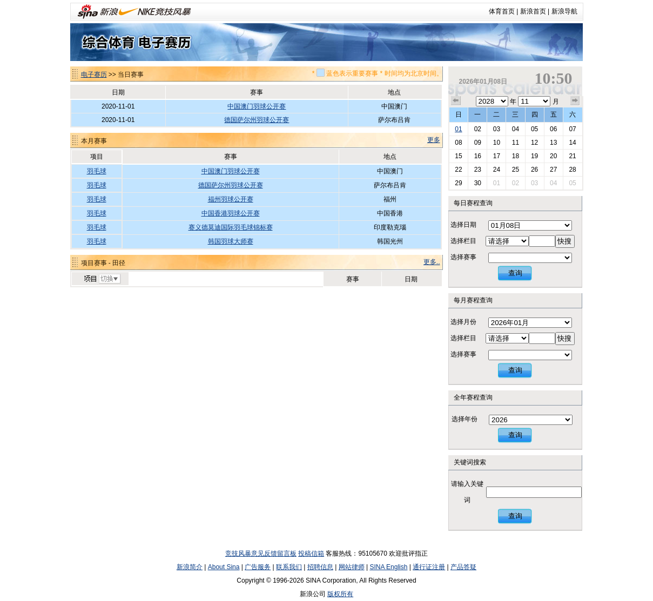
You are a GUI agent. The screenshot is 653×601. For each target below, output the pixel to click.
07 (572, 129)
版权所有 (340, 594)
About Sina (224, 567)
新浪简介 (190, 567)
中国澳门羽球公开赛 (256, 106)
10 (496, 142)
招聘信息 (320, 567)
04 (515, 129)
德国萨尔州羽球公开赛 (256, 120)
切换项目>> (102, 279)
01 (458, 129)
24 (496, 169)
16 (477, 156)
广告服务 (258, 567)
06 (553, 129)
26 (534, 169)
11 (515, 142)
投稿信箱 (311, 553)
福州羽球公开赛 (230, 199)
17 (496, 156)
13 (553, 142)
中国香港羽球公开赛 (230, 213)
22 (458, 169)
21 (572, 156)
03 (496, 129)
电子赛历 (94, 74)
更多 (433, 140)
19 (534, 156)
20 (553, 156)
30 (477, 183)
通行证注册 (429, 567)
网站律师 (352, 567)
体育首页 (502, 11)
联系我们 (289, 567)
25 (515, 169)
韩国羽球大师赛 (230, 241)
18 (515, 156)
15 (458, 156)
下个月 (575, 101)
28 (572, 169)
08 (458, 142)
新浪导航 (564, 11)
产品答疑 (463, 567)
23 (477, 169)
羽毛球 (96, 171)
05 (534, 129)
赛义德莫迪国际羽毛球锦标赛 (231, 227)
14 (572, 142)
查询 (515, 273)
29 (458, 183)
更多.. (431, 262)
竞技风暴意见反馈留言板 (261, 553)
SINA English (388, 567)
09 (477, 142)
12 (534, 142)
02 (477, 129)
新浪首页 (533, 11)
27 (553, 169)
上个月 (456, 101)
